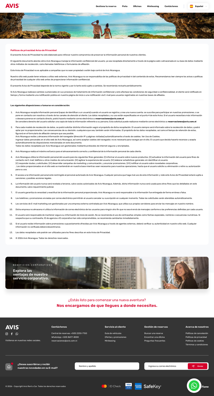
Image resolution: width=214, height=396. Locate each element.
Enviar (197, 366)
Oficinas (137, 6)
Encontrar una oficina (154, 337)
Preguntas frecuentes (154, 341)
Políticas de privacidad (196, 337)
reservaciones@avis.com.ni (109, 118)
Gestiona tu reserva (106, 6)
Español (198, 6)
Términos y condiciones (197, 344)
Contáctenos (171, 6)
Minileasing (153, 6)
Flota (124, 6)
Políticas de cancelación (197, 333)
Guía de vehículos (113, 333)
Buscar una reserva (153, 333)
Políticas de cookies (195, 341)
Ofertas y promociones (115, 337)
